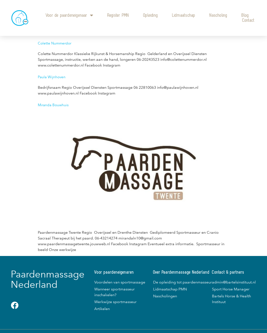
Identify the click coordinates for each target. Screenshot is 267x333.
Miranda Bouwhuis (53, 105)
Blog (245, 15)
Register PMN (118, 15)
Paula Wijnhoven (52, 77)
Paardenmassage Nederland (47, 279)
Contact (248, 20)
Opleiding (150, 15)
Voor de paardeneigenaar (69, 15)
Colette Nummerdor (54, 43)
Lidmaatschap (183, 15)
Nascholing (218, 15)
